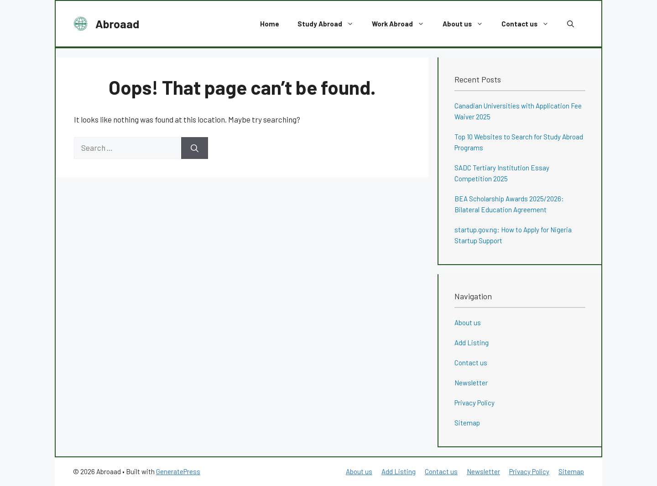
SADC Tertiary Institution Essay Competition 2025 (501, 173)
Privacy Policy (474, 403)
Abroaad (117, 24)
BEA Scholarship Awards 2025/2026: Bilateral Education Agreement (509, 204)
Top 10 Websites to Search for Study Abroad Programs (518, 142)
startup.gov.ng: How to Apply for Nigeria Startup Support (513, 235)
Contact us (529, 23)
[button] (570, 23)
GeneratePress (178, 471)
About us (467, 23)
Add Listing (471, 342)
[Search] (194, 148)
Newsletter (471, 383)
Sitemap (467, 423)
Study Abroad (330, 23)
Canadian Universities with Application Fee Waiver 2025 (518, 111)
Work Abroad (402, 23)
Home (269, 24)
